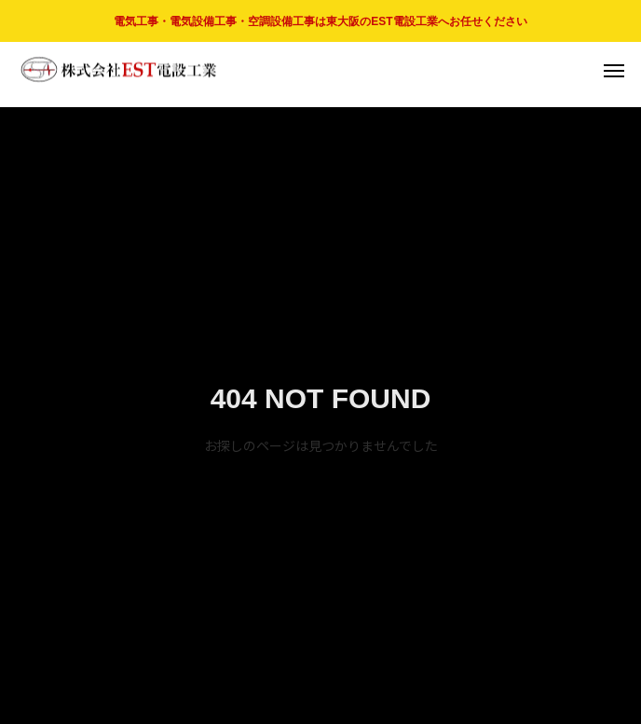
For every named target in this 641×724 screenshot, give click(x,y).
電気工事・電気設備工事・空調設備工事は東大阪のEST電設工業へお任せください (320, 21)
